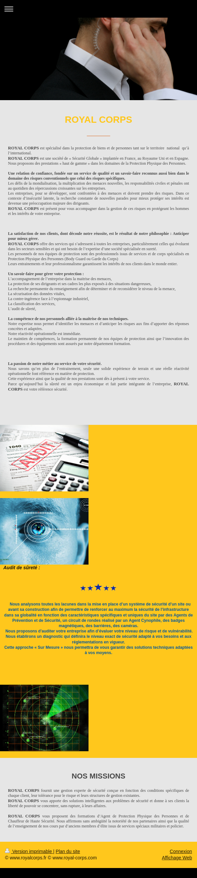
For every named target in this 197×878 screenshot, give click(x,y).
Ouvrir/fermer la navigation (98, 9)
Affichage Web (177, 857)
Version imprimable (29, 851)
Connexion (181, 851)
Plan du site (68, 851)
